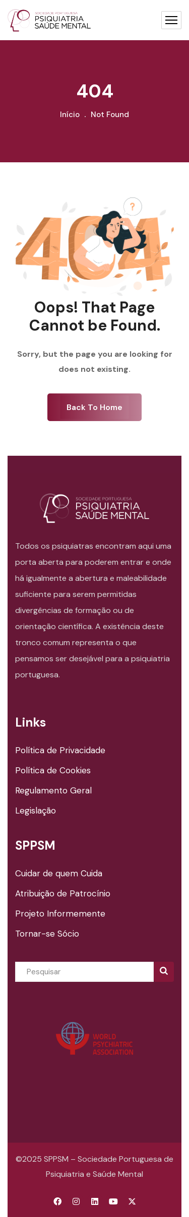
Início (70, 115)
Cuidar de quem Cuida (58, 873)
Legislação (35, 810)
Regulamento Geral (53, 790)
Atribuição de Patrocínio (62, 893)
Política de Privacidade (60, 750)
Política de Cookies (53, 770)
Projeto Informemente (60, 913)
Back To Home (94, 407)
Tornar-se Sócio (47, 933)
